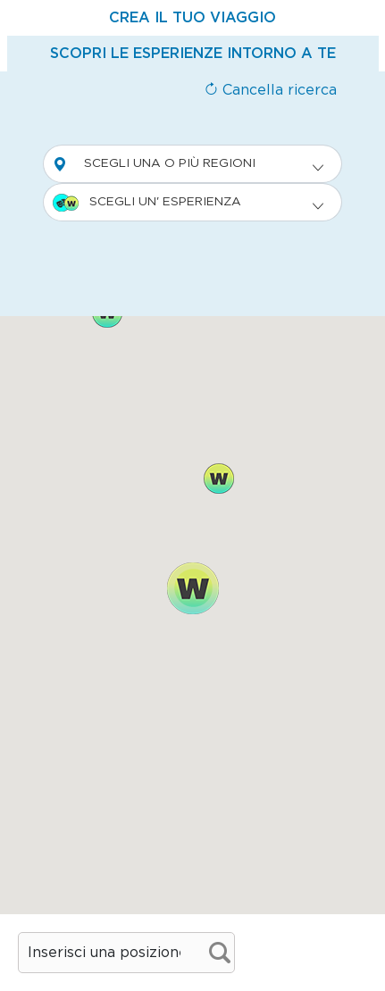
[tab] (192, 18)
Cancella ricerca (270, 90)
